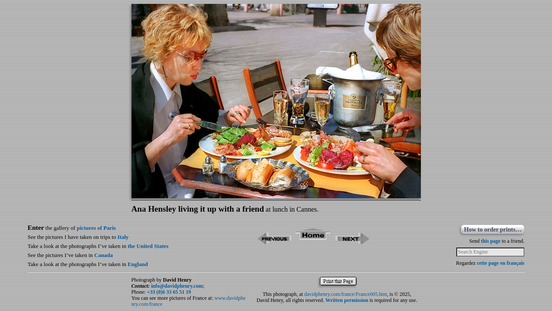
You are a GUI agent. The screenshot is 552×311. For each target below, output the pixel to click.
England (138, 264)
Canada (103, 255)
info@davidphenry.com (177, 286)
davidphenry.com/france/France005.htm (345, 294)
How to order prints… (492, 229)
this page (491, 241)
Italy (123, 237)
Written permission (347, 300)
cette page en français (500, 263)
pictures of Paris (96, 228)
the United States (148, 246)
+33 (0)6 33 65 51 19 (169, 292)
